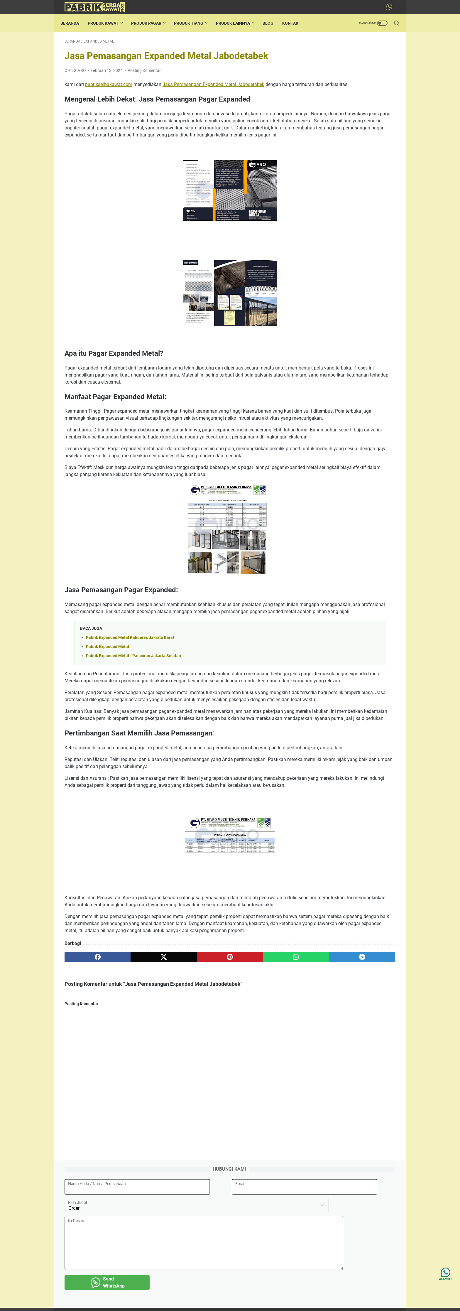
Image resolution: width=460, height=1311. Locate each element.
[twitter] (131, 1074)
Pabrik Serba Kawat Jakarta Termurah (238, 1302)
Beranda (74, 23)
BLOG (272, 23)
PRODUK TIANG (192, 23)
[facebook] (87, 1074)
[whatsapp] (220, 1074)
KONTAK (294, 23)
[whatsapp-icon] (391, 7)
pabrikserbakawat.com (108, 88)
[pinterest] (175, 1074)
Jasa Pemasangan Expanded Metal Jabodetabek (213, 88)
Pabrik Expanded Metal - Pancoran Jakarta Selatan (133, 723)
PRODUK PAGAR (150, 23)
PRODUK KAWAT (107, 23)
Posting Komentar (144, 74)
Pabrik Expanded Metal (107, 714)
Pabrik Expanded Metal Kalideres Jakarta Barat (130, 705)
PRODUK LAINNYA (237, 23)
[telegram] (264, 1074)
